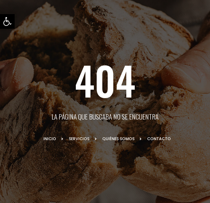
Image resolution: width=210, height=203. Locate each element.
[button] (7, 21)
